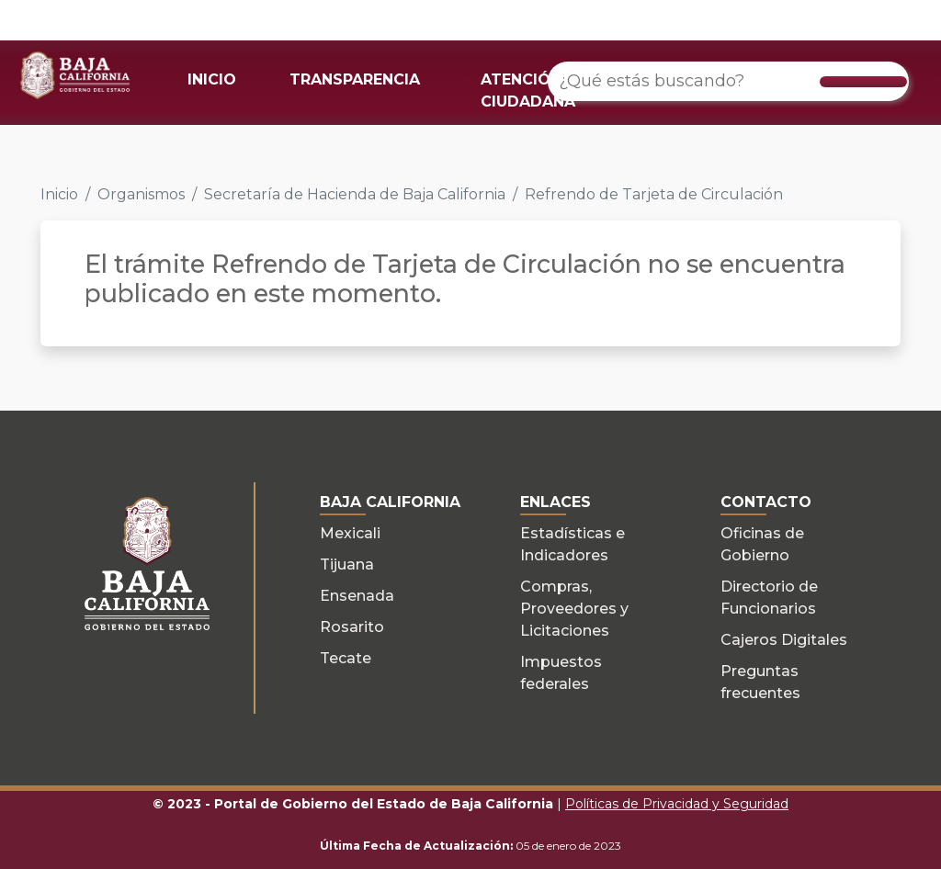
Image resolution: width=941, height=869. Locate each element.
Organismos (141, 194)
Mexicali (350, 533)
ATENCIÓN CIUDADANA (528, 90)
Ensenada (357, 595)
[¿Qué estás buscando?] (728, 81)
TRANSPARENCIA (354, 79)
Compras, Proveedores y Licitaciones (574, 608)
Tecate (345, 658)
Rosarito (352, 627)
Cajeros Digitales (783, 640)
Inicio (59, 194)
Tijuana (347, 564)
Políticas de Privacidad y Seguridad (676, 804)
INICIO (211, 79)
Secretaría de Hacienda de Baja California (354, 194)
